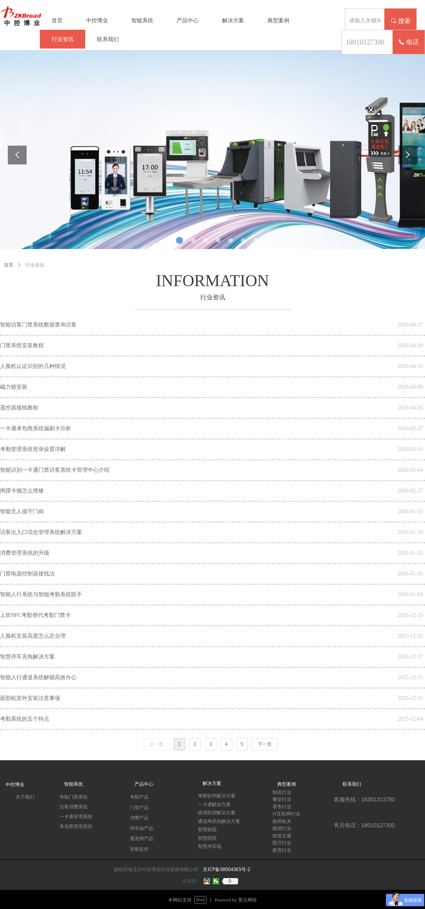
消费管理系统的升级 (24, 553)
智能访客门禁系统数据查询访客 (38, 325)
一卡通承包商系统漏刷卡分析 (35, 428)
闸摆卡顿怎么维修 (22, 491)
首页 (8, 265)
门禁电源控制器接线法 (27, 574)
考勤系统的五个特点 (24, 719)
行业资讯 (34, 265)
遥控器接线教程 (19, 408)
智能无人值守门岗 (22, 511)
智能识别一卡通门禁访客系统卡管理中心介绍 (54, 470)
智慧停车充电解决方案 (27, 657)
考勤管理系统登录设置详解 (33, 449)
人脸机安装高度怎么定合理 (33, 636)
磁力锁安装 (13, 387)
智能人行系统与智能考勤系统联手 (41, 594)
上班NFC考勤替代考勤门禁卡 (35, 615)
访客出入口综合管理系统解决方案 (41, 532)
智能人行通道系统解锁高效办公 (38, 677)
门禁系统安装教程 (22, 345)
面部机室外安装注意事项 (30, 698)
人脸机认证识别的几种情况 (33, 366)
